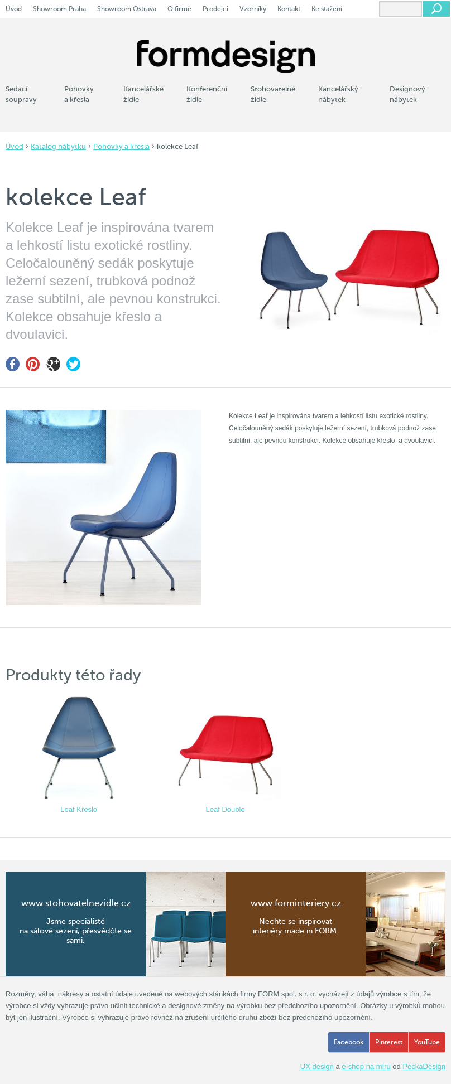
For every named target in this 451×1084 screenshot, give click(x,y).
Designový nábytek (407, 94)
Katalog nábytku (58, 146)
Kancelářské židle (143, 94)
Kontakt (288, 9)
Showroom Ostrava (126, 9)
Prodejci (215, 9)
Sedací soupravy (21, 94)
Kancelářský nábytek (338, 94)
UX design (317, 1066)
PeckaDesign (423, 1066)
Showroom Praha (59, 9)
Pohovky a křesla (121, 146)
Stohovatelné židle (273, 94)
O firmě (179, 9)
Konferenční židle (206, 94)
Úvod (14, 146)
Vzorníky (252, 9)
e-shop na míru (366, 1066)
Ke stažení (326, 9)
